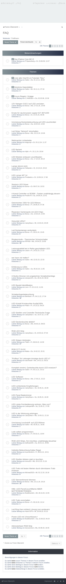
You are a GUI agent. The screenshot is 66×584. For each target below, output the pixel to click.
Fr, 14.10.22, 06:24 (37, 305)
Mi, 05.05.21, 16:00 (37, 424)
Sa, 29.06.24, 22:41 (40, 195)
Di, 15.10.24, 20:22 (40, 168)
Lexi (26, 287)
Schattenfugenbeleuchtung (23, 294)
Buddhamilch (29, 493)
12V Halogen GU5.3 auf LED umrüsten (28, 104)
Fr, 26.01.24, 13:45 (37, 232)
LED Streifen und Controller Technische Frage (31, 313)
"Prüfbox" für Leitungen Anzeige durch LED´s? (31, 358)
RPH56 (27, 241)
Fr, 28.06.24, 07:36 (37, 205)
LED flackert (17, 150)
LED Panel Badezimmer (22, 395)
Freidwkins (29, 177)
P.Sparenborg (30, 61)
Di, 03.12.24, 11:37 (39, 142)
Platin (27, 305)
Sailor (27, 80)
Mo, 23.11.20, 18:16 (38, 482)
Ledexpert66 (29, 406)
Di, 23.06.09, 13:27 (43, 61)
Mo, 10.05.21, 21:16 (42, 415)
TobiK (27, 342)
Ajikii (26, 151)
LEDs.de (61, 3)
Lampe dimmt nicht (19, 166)
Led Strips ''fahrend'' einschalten (25, 131)
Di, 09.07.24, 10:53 (37, 186)
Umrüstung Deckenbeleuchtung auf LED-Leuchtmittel (34, 122)
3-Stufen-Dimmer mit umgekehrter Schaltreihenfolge (33, 276)
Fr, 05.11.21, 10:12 (37, 369)
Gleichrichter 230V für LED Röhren (26, 203)
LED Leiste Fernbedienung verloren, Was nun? (31, 404)
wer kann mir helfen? (20, 258)
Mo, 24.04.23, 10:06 (39, 241)
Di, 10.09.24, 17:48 (41, 177)
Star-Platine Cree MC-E (24, 59)
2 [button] (52, 46)
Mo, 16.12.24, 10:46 (38, 133)
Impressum (48, 581)
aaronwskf (28, 360)
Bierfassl (28, 296)
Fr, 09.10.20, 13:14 (37, 502)
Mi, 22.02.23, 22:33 (37, 260)
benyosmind (29, 528)
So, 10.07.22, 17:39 (41, 314)
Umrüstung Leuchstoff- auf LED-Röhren (28, 423)
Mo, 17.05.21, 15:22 (38, 379)
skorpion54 (29, 278)
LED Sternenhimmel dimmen (24, 480)
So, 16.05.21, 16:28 (41, 397)
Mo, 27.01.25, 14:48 (38, 106)
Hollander (28, 168)
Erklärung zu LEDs (19, 267)
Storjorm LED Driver (20, 184)
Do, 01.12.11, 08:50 (38, 80)
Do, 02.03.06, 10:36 (42, 98)
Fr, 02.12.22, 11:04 (36, 287)
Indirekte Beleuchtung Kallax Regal (26, 450)
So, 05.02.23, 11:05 (38, 269)
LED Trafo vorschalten (21, 500)
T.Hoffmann (15, 38)
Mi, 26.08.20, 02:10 (41, 511)
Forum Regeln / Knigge (23, 96)
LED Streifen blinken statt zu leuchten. (27, 459)
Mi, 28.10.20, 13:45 (42, 493)
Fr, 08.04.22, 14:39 (37, 342)
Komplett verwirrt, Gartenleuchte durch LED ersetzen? (34, 368)
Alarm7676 (29, 511)
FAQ (6, 32)
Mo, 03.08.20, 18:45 (42, 528)
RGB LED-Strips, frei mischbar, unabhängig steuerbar (34, 441)
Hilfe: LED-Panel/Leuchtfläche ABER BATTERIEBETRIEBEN (27, 490)
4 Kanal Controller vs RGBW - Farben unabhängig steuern (36, 194)
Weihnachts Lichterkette (22, 140)
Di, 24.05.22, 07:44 (41, 333)
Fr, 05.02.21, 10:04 (37, 434)
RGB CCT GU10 (18, 349)
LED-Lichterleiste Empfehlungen (25, 386)
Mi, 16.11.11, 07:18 (37, 89)
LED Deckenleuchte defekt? (23, 322)
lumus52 (28, 461)
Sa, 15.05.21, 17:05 (42, 406)
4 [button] (57, 46)
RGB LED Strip (18, 331)
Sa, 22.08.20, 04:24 (43, 519)
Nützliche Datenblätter (23, 87)
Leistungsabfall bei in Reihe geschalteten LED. (31, 249)
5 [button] (59, 46)
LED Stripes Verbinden (21, 340)
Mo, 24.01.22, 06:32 (41, 360)
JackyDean (29, 223)
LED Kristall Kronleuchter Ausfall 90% (27, 304)
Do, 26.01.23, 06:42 (41, 278)
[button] (62, 46)
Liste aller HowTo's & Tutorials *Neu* (29, 78)
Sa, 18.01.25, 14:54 (38, 124)
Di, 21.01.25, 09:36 (37, 115)
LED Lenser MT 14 (19, 175)
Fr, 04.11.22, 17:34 (39, 296)
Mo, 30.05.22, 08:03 (38, 324)
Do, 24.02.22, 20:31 (38, 351)
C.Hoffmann (29, 98)
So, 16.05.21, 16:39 (41, 388)
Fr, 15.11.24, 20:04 (36, 151)
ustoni (27, 250)
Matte (27, 351)
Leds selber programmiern (22, 432)
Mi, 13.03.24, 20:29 (41, 223)
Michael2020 (29, 472)
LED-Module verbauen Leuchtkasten (27, 157)
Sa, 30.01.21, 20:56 (42, 443)
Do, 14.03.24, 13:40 (38, 214)
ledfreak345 (29, 443)
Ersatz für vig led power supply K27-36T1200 (30, 113)
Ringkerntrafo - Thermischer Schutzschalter (30, 239)
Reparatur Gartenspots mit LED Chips (27, 212)
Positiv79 (28, 195)
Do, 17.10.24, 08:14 (38, 159)
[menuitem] (18, 3)
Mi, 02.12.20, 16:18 (42, 472)
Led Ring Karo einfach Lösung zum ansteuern (31, 509)
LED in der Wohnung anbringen (25, 413)
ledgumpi (28, 142)
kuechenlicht (29, 452)
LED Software (17, 377)
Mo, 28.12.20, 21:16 (40, 461)
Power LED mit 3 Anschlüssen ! (25, 517)
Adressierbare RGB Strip (22, 526)
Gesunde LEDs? (18, 221)
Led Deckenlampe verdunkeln (24, 230)
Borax (27, 106)
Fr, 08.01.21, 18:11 (42, 452)
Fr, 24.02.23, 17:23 (37, 250)
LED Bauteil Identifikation (22, 285)
